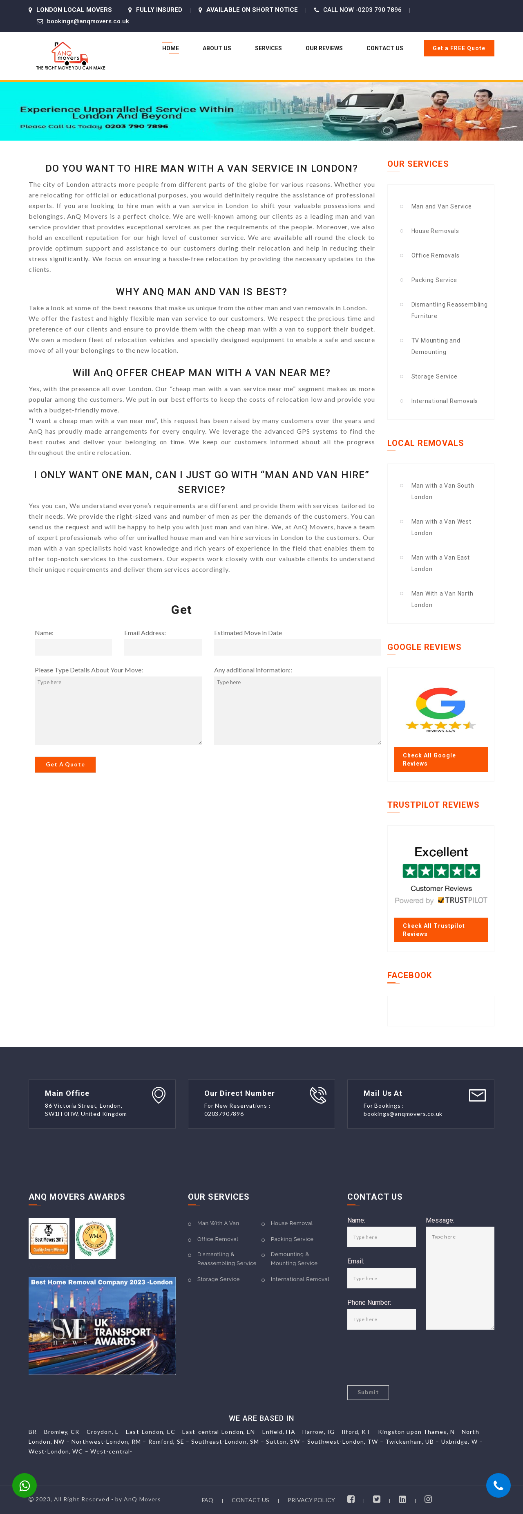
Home (170, 48)
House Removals (435, 231)
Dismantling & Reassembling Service (227, 1258)
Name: (44, 633)
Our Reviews (324, 48)
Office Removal (217, 1239)
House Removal (292, 1223)
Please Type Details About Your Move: (89, 670)
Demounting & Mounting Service (294, 1258)
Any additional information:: (253, 670)
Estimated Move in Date (248, 633)
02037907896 (224, 1113)
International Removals (444, 401)
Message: (440, 1220)
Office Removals (435, 255)
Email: (355, 1261)
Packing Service (434, 280)
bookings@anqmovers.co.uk (88, 21)
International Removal (300, 1279)
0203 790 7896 (380, 9)
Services (268, 48)
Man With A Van (218, 1223)
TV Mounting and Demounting (435, 346)
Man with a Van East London (440, 563)
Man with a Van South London (442, 491)
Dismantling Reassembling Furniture (449, 310)
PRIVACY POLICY (311, 1499)
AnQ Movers (142, 1499)
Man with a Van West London (441, 527)
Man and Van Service (441, 206)
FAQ (207, 1499)
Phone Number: (369, 1303)
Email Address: (145, 633)
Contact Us (385, 48)
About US (217, 48)
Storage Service (434, 376)
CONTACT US (250, 1499)
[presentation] (409, 1357)
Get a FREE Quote (459, 48)
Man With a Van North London (442, 599)
